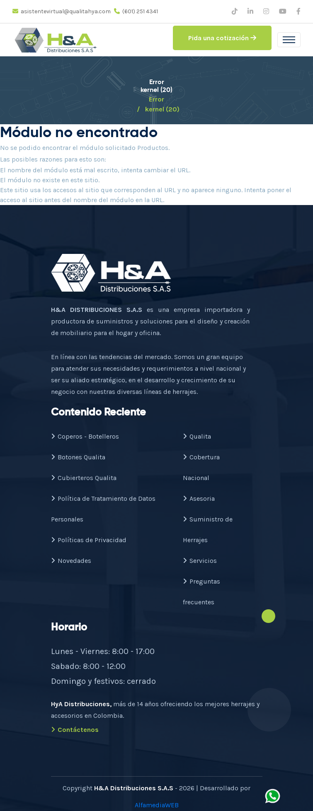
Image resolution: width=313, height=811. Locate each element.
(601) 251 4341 (136, 11)
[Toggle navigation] (289, 39)
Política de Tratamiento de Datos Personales (103, 509)
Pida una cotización (222, 38)
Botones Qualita (78, 457)
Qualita (197, 436)
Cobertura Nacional (201, 467)
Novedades (71, 561)
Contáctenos (75, 730)
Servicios (200, 561)
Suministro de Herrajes (208, 529)
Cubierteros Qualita (83, 478)
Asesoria (199, 498)
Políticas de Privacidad (88, 540)
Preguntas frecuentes (201, 591)
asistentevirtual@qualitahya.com (61, 11)
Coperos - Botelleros (85, 436)
